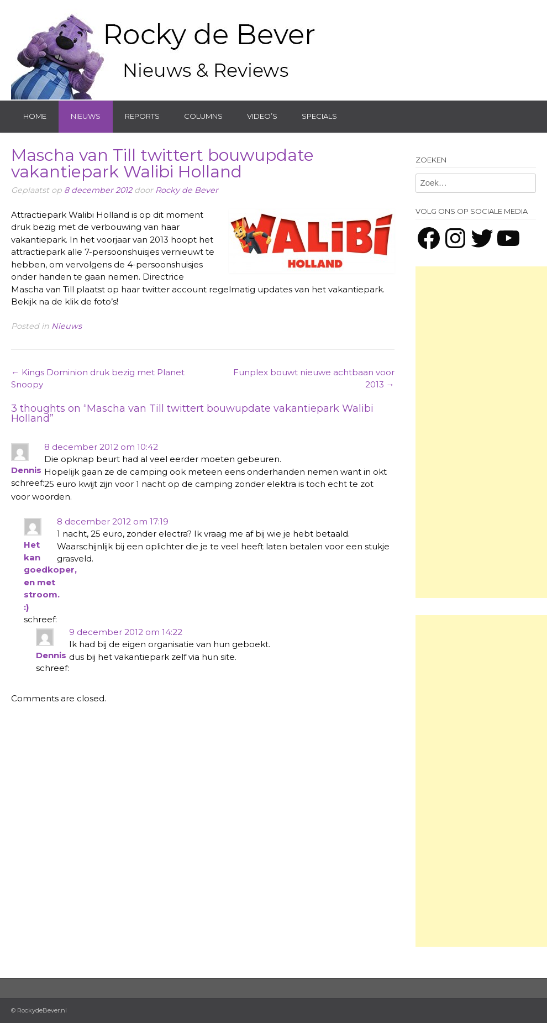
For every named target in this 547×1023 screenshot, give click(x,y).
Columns (203, 116)
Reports (142, 116)
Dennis (26, 470)
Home (34, 116)
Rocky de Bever (186, 190)
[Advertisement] (481, 432)
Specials (319, 116)
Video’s (262, 116)
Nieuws (86, 116)
